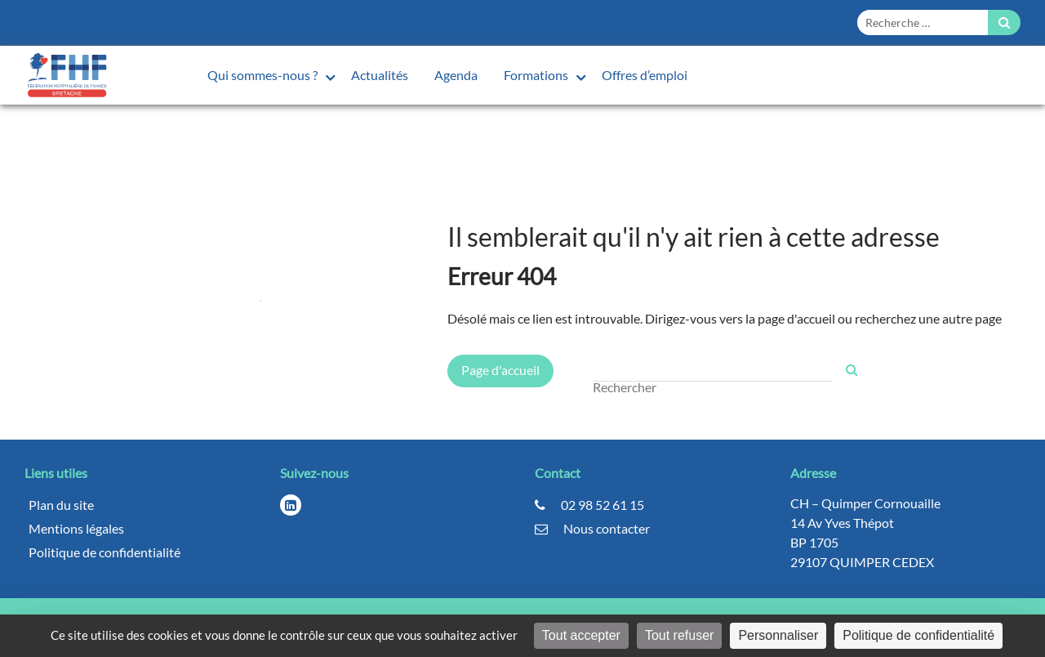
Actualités (379, 75)
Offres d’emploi (644, 75)
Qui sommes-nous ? (263, 75)
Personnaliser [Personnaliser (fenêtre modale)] (778, 635)
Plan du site (61, 504)
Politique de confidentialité (104, 552)
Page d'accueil (500, 370)
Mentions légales (76, 528)
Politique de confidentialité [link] (918, 635)
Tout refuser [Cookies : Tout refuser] (679, 635)
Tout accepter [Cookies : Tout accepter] (581, 635)
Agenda (456, 75)
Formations (537, 75)
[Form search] (922, 22)
